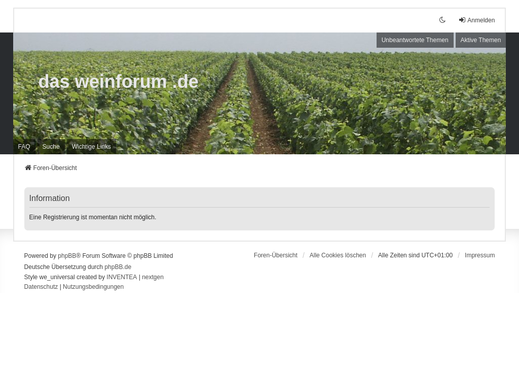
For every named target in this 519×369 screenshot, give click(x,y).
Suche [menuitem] (51, 146)
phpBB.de (117, 267)
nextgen (153, 277)
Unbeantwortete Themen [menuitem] (415, 40)
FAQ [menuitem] (24, 146)
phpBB (67, 255)
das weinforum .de (119, 81)
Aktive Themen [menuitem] (481, 40)
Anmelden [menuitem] (476, 20)
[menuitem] (91, 146)
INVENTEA (121, 277)
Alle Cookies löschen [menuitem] (338, 255)
